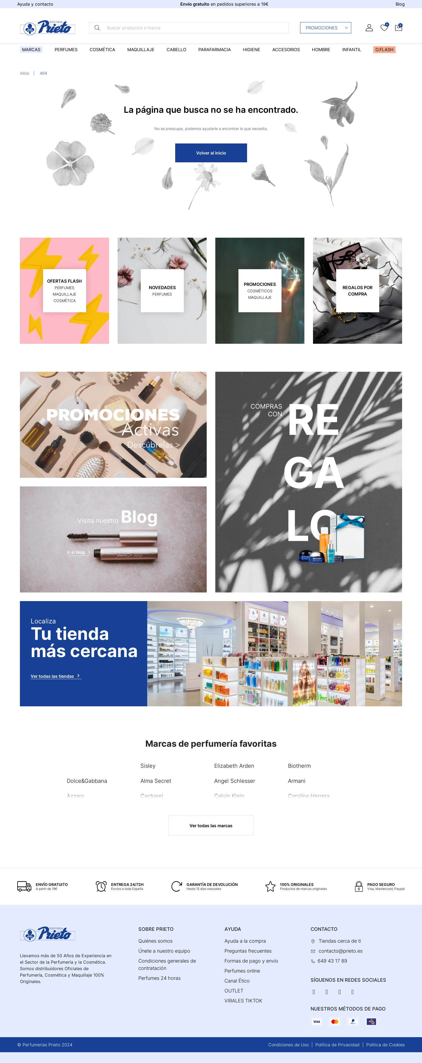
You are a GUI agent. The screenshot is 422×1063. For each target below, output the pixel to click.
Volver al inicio (211, 153)
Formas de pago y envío (251, 961)
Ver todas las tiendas (56, 675)
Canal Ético (237, 981)
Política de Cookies (385, 1044)
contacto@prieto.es (341, 951)
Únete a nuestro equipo (164, 951)
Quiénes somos (155, 941)
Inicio (24, 73)
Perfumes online (242, 971)
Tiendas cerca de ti (340, 941)
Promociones (327, 27)
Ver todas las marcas (211, 825)
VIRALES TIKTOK (243, 1001)
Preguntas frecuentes (248, 951)
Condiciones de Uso (288, 1044)
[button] (398, 27)
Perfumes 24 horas (159, 978)
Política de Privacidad (337, 1044)
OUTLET (233, 991)
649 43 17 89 (332, 961)
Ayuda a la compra (245, 941)
